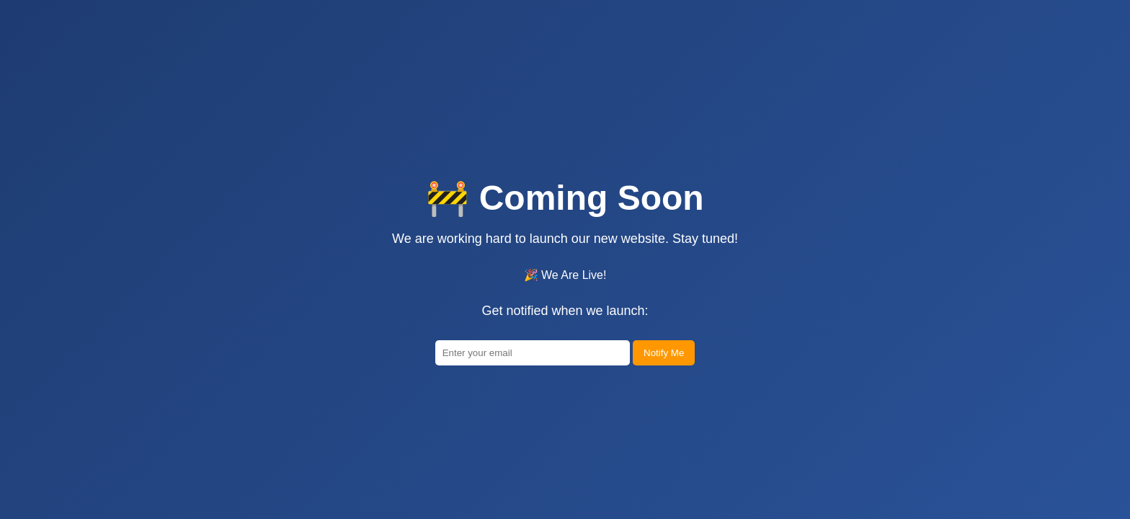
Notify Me (664, 380)
